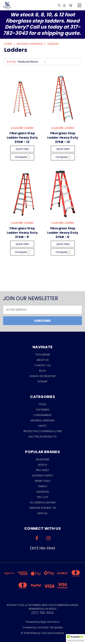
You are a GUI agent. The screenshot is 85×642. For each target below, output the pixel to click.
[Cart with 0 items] (70, 5)
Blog (42, 370)
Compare (22, 157)
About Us (42, 360)
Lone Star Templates (50, 627)
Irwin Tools (42, 481)
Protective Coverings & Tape (42, 431)
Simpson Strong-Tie (42, 508)
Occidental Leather (43, 502)
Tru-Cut (42, 497)
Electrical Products (43, 436)
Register (50, 376)
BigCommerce (50, 622)
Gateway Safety (42, 475)
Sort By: (11, 62)
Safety (42, 426)
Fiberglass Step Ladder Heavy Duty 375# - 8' (22, 232)
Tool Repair (42, 354)
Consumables (42, 415)
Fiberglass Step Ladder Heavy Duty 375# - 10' (62, 137)
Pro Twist (42, 470)
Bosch (42, 465)
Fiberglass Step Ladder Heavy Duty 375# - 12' (22, 137)
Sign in (34, 376)
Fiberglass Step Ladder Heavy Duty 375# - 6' (62, 232)
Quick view (22, 149)
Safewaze (42, 491)
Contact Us (42, 365)
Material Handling (42, 420)
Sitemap (42, 381)
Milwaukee (42, 459)
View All (42, 513)
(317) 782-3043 (42, 548)
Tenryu (42, 486)
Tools (42, 404)
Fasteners (42, 409)
